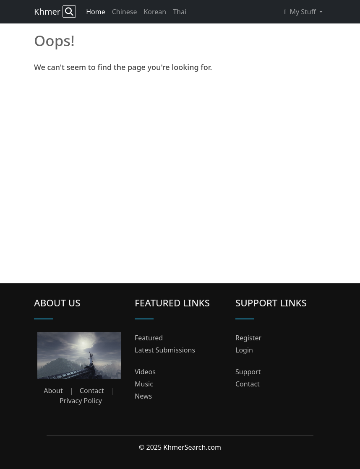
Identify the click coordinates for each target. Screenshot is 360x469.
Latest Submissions (165, 350)
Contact (92, 390)
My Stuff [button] (301, 11)
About (53, 390)
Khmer (55, 11)
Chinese (124, 11)
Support (248, 371)
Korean (154, 11)
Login (244, 350)
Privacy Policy (81, 400)
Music (144, 384)
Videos (145, 371)
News (143, 396)
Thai (179, 11)
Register (248, 337)
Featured (149, 337)
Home (95, 11)
